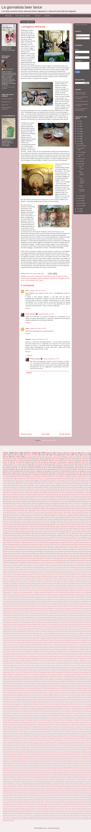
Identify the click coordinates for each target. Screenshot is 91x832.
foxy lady (61, 553)
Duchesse (11, 624)
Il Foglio (87, 649)
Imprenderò (36, 653)
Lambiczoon (5, 665)
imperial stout (6, 469)
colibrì (16, 551)
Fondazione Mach (15, 633)
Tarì (39, 544)
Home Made (6, 649)
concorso (57, 474)
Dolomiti (5, 622)
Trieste (77, 455)
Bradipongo (34, 466)
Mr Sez (64, 501)
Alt (81, 569)
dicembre (81, 146)
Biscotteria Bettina (54, 590)
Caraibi (55, 519)
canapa (79, 467)
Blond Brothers (46, 517)
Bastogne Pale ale (41, 580)
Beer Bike (21, 581)
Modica (53, 683)
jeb (29, 462)
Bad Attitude (31, 492)
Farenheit (54, 629)
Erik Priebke (69, 626)
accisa (69, 487)
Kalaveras (29, 658)
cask (46, 549)
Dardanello (84, 615)
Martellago (26, 678)
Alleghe (77, 569)
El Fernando (59, 624)
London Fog (70, 669)
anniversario (26, 547)
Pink (32, 538)
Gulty (48, 526)
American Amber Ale (58, 571)
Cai (25, 599)
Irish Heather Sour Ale (58, 654)
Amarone (37, 571)
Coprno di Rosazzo (33, 612)
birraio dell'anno (7, 489)
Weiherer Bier (41, 505)
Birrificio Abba (59, 587)
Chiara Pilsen (85, 476)
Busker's (74, 597)
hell (49, 555)
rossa (70, 481)
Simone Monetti (81, 542)
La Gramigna (20, 530)
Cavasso (44, 604)
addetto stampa (79, 546)
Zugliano (55, 505)
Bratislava (67, 594)
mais (11, 556)
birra (16, 453)
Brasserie (49, 453)
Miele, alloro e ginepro (81, 173)
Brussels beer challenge (60, 494)
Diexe (29, 498)
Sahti (56, 540)
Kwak (81, 528)
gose (31, 555)
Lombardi (53, 669)
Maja (81, 672)
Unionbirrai (19, 458)
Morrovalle (69, 685)
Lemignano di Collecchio (14, 667)
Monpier (48, 533)
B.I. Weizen (10, 578)
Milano (54, 485)
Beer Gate (42, 581)
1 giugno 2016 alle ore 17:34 (51, 359)
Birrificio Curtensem (85, 587)
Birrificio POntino (73, 588)
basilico (59, 547)
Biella (51, 492)
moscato (58, 556)
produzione (58, 558)
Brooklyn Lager (6, 597)
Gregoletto (5, 645)
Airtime (85, 565)
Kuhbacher (75, 528)
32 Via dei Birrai (41, 563)
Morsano (75, 685)
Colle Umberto (73, 610)
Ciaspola (61, 608)
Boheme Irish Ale (80, 592)
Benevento (49, 515)
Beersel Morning (85, 581)
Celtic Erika (72, 604)
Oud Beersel (15, 537)
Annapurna (72, 572)
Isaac (70, 654)
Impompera (29, 653)
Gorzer (15, 644)
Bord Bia (21, 594)
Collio (84, 610)
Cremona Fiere (71, 613)
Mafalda (17, 531)
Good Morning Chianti (69, 642)
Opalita (6, 503)
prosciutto (79, 489)
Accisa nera (38, 490)
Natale (80, 501)
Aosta (39, 574)
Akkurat (10, 567)
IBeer (18, 485)
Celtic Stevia (86, 604)
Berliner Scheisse (42, 583)
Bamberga (63, 578)
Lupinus (52, 670)
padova (74, 556)
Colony (57, 496)
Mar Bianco (40, 531)
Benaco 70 (6, 462)
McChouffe (81, 531)
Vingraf (55, 487)
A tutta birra (42, 512)
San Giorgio (63, 540)
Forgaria (53, 478)
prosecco (65, 558)
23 (27, 563)
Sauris (11, 458)
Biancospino (68, 583)
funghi (78, 553)
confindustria (29, 551)
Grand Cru (27, 526)
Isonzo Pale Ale (31, 528)
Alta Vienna (86, 569)
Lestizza (30, 667)
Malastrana (11, 674)
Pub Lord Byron (79, 538)
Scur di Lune (37, 542)
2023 (78, 123)
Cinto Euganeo (86, 608)
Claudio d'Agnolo (48, 610)
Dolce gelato (86, 621)
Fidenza (84, 523)
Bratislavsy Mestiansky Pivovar (78, 594)
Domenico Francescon (38, 498)
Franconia (42, 635)
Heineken (58, 499)
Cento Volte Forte (14, 606)
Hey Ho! (67, 647)
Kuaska (82, 499)
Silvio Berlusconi (71, 542)
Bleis (42, 592)
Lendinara (24, 667)
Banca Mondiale (71, 578)
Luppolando (8, 467)
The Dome (44, 544)
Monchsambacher (77, 683)
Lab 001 (53, 663)
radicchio (87, 489)
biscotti (25, 506)
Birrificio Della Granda (20, 476)
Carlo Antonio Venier (22, 496)
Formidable (39, 524)
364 (47, 563)
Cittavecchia (6, 464)
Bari (28, 580)
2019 (78, 133)
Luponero (58, 670)
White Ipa (37, 546)
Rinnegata (61, 278)
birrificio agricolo (14, 549)
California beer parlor (41, 599)
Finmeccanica (58, 631)
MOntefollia (7, 672)
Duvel (17, 624)
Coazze (56, 610)
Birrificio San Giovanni (84, 588)
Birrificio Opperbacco (63, 588)
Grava (70, 644)
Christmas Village (47, 608)
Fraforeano (5, 635)
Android (52, 572)
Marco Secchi (49, 676)
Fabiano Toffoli (26, 629)
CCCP (4, 599)
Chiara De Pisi (82, 606)
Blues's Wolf (63, 592)
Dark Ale (10, 617)
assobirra (75, 487)
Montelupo (20, 685)
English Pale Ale (57, 523)
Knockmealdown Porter (84, 658)
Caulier (44, 496)
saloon (27, 560)
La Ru (87, 478)
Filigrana (51, 631)
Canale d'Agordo (20, 601)
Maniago (73, 674)
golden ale (5, 555)
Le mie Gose (70, 665)
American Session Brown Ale (71, 571)
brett (30, 506)
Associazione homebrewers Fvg (50, 462)
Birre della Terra (42, 587)
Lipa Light (80, 667)
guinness (43, 555)
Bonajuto (11, 594)
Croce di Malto (55, 483)
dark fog (63, 551)
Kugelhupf (52, 660)
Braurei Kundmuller (30, 596)
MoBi (20, 533)
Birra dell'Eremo (10, 587)
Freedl (53, 635)
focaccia (55, 553)
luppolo (37, 458)
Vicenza (34, 505)
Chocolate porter (27, 608)
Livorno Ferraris (39, 669)
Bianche (61, 583)
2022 (78, 126)
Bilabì (13, 585)
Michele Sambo (46, 681)
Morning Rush (53, 685)
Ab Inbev (30, 490)
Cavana (38, 604)
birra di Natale (41, 474)
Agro (59, 490)
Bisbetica (46, 590)
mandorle (22, 556)
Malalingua (86, 672)
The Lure (15, 464)
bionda (73, 464)
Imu (77, 499)
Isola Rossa (75, 654)
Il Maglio (72, 499)
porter (19, 469)
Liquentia (5, 480)
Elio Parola (81, 624)
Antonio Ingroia (44, 514)
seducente (86, 510)
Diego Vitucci (22, 523)
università (5, 466)
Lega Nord (87, 665)
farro (31, 508)
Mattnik (14, 679)
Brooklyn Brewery (75, 596)
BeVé (90, 580)
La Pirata (28, 530)
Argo (72, 574)
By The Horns (86, 597)
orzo (40, 510)
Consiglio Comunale (16, 612)
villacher (23, 562)
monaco (52, 556)
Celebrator (65, 604)
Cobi (60, 610)
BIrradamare (18, 578)
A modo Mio (77, 563)
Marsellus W (19, 678)
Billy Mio (18, 585)
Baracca (79, 578)
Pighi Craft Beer (20, 538)
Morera (35, 685)
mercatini (34, 556)
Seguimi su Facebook (81, 24)
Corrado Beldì (51, 612)
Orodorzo (76, 535)
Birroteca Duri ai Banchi (35, 517)
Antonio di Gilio (32, 574)
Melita (66, 679)
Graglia (39, 644)
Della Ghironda (82, 619)
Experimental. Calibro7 (39, 628)
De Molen (31, 619)
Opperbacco (28, 480)
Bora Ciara (55, 517)
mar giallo (65, 474)
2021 (78, 128)
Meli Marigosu (60, 679)
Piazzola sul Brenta (21, 503)
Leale (76, 665)
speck (75, 481)
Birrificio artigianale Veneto (19, 517)
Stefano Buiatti (34, 467)
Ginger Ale (10, 640)
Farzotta (60, 629)
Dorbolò (33, 622)
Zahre (43, 455)
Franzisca (48, 635)
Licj (44, 667)
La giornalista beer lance (22, 7)
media (28, 556)
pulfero (71, 558)
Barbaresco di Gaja (7, 580)
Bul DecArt (56, 597)
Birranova (28, 587)
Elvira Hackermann (23, 626)
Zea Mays (55, 546)
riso (4, 560)
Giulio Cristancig (7, 526)
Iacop (61, 649)
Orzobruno (13, 474)
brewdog (35, 506)
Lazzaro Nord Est (56, 665)
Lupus (11, 480)
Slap (6, 544)
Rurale (51, 540)
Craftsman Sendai (40, 613)
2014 (78, 209)
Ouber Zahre (6, 537)
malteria (16, 556)
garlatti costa (39, 460)
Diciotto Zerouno (66, 483)
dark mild (69, 551)
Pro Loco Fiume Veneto (56, 538)
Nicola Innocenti (22, 535)
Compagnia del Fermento (32, 521)
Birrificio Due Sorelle (7, 588)
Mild (68, 681)
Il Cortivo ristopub (79, 649)
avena (45, 547)
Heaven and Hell (19, 647)
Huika (47, 649)
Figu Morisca (19, 524)
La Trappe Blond (8, 663)
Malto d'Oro (39, 674)
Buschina (63, 597)
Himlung (81, 647)
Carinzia (61, 519)
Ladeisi (59, 663)
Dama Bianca (6, 478)
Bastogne (33, 580)
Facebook (18, 478)
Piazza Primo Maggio (79, 537)
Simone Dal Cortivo (72, 503)
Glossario (47, 15)
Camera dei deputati (58, 599)
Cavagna (20, 604)
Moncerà (69, 683)
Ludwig (34, 670)
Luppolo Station (81, 530)
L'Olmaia (58, 660)
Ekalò (53, 624)
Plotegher (86, 485)
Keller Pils (60, 528)
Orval (82, 535)
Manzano (11, 676)
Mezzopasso (88, 679)
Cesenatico (31, 606)
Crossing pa (15, 615)
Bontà (16, 594)
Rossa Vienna (9, 471)
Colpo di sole (20, 521)
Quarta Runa (53, 278)
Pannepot (29, 537)
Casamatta (18, 603)
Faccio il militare (35, 629)
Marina (80, 676)
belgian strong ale (84, 487)
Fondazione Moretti (25, 633)
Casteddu (75, 603)
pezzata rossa (16, 558)
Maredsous (61, 676)
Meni (17, 480)
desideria (75, 551)
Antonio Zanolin (75, 490)
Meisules (53, 679)
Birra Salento (64, 585)
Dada (53, 615)
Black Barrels (17, 494)
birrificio (15, 489)
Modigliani (26, 533)
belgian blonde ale (75, 547)
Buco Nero (44, 597)
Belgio (29, 464)
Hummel (52, 649)
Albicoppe (30, 567)
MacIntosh (27, 672)
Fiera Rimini (27, 478)
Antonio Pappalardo (22, 574)
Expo (78, 483)
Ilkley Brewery (77, 651)
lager (50, 464)
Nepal (87, 533)
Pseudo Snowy (68, 538)
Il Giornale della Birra (14, 651)
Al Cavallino (16, 567)
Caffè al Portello (79, 494)
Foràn (73, 633)
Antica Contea (30, 276)
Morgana (46, 685)
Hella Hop (41, 647)
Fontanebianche (36, 633)
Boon (39, 483)
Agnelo (56, 565)
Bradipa (62, 517)
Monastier (34, 533)
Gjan (31, 642)
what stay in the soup (53, 562)
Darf (85, 521)
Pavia (64, 537)
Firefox (69, 631)
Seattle (44, 542)
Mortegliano (81, 685)
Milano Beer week (47, 501)
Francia (28, 635)
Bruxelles (71, 494)
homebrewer (68, 508)
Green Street (86, 644)
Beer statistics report (59, 581)
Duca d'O (55, 498)
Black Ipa (33, 483)
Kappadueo (35, 658)
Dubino (6, 624)
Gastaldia (77, 637)
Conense (43, 521)
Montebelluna (13, 685)
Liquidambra (85, 473)
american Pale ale (16, 547)
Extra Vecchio (69, 628)
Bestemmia (50, 583)
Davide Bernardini (43, 617)
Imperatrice (7, 653)
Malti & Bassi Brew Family (29, 674)
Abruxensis (10, 565)
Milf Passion (73, 681)
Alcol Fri (54, 567)
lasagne (84, 555)
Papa (35, 537)
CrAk (57, 521)
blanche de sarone (25, 549)
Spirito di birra (20, 544)
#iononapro (86, 562)
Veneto (27, 505)
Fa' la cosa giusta (78, 628)
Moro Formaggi (61, 685)
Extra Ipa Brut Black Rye (52, 628)
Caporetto (43, 601)
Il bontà (12, 528)
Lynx (78, 670)
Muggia (70, 501)
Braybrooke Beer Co (41, 596)
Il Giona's (75, 478)
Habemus (65, 645)
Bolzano (5, 594)
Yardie (49, 546)
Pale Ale (15, 462)
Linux (75, 667)
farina (43, 553)
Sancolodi (21, 474)
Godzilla (55, 642)
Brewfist (27, 519)
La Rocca (62, 661)
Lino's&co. (69, 667)
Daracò (78, 615)
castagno (52, 549)
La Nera (45, 661)
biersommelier (6, 506)
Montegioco (46, 278)
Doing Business (70, 621)
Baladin (5, 515)
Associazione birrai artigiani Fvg (20, 466)
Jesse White (41, 656)
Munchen (26, 686)
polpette (30, 558)
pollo (63, 510)
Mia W (6, 681)
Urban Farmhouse (18, 505)
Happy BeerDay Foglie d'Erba (59, 526)
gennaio (81, 205)
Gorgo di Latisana (80, 642)
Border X (27, 594)
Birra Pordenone (55, 585)
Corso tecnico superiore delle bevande (78, 612)
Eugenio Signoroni (87, 626)
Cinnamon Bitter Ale (76, 608)
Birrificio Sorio (17, 590)
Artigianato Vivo (85, 574)
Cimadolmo (67, 608)
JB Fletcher (7, 656)
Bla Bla (62, 590)
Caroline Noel (71, 601)
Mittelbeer (39, 683)
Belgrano (23, 583)
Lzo (82, 670)
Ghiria (48, 638)
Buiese (50, 597)
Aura (66, 576)
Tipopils (44, 487)
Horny (42, 649)
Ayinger (87, 576)
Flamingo (75, 631)
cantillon (57, 506)
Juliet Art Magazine (20, 658)
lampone (14, 510)
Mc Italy (31, 679)
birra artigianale (72, 453)
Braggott (37, 594)
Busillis (68, 597)
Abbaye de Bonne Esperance (56, 512)
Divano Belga (62, 621)
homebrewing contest (79, 508)
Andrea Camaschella (32, 514)
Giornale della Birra (7, 99)
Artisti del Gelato (6, 576)
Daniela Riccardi (9, 498)
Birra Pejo (40, 585)
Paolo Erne (17, 467)
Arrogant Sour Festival (41, 276)
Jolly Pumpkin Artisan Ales (80, 656)
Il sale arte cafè (68, 651)
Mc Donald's (24, 679)
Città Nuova (5, 104)
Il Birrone (24, 485)
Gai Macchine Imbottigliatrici (52, 637)
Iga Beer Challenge (69, 649)
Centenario (5, 606)
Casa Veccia (46, 483)
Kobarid (4, 660)
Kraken (33, 660)
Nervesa (5, 535)
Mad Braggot (33, 278)
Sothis (87, 503)
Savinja (30, 542)
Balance (57, 578)
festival (48, 553)
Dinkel (55, 621)
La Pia (50, 661)
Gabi (43, 637)
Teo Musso (44, 467)
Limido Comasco (61, 667)
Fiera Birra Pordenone (62, 464)
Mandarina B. (61, 674)
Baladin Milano (49, 578)
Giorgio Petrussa (38, 640)
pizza (58, 510)
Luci (17, 670)
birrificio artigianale (32, 453)
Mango (67, 674)
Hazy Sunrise (11, 647)
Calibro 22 (88, 494)
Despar (19, 621)
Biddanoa (79, 583)
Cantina (32, 601)
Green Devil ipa (77, 644)
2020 (78, 131)
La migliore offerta (33, 663)
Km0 (76, 658)
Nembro (82, 533)
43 (60, 563)
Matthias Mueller (6, 679)
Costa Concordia (19, 613)
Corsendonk (59, 612)
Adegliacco (41, 565)
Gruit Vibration (36, 645)
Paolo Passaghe (78, 485)
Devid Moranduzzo (27, 621)
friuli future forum (70, 553)
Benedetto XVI (40, 515)
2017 (78, 138)
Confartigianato (59, 466)
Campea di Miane (85, 599)
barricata (87, 505)
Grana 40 (65, 460)
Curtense (70, 521)
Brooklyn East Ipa (85, 596)
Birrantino (35, 587)
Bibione (71, 515)
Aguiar (80, 565)
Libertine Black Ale (55, 530)
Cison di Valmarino (14, 610)
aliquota (7, 547)
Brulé (25, 597)
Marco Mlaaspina (40, 676)
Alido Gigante (85, 512)
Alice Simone (62, 569)
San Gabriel (62, 480)
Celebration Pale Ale (56, 604)
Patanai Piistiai (57, 537)
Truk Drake (62, 544)
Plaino (73, 460)
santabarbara (34, 560)
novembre (81, 148)
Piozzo (29, 503)
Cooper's (25, 612)
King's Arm (60, 658)
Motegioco (88, 685)
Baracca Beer (86, 578)
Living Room (31, 669)
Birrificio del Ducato (82, 462)
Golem (60, 642)
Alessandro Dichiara (26, 569)
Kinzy (66, 658)
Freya (45, 524)
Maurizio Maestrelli (72, 531)
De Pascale (38, 619)
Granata (65, 644)
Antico (84, 572)
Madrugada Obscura (62, 672)
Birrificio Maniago (44, 588)
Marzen (48, 485)
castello (59, 549)
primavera (44, 558)
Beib (4, 583)
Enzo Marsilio (61, 626)
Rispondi (27, 308)
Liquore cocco (10, 669)
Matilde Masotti (76, 678)
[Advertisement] (45, 417)
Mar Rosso (48, 531)
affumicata (62, 467)
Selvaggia (50, 542)
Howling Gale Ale (74, 526)
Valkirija (13, 546)
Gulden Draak (41, 526)
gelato (87, 553)
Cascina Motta (37, 603)
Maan (12, 531)
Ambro (50, 571)
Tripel (49, 487)
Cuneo (30, 615)
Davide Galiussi (63, 617)
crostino (26, 508)
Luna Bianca (18, 501)
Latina (23, 665)
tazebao (11, 490)
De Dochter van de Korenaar (11, 619)
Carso (77, 601)
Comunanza (7, 612)
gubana (55, 508)
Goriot (88, 642)
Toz (50, 544)
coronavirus (37, 489)
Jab (12, 656)
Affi (54, 490)
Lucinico (29, 670)
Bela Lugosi (9, 583)
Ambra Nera (44, 571)
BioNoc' (32, 469)
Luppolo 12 (71, 530)
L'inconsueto (68, 473)
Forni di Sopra (64, 469)
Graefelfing (33, 644)
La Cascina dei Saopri (25, 661)
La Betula (74, 660)
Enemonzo (47, 523)
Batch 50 (61, 580)
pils (61, 457)
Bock (31, 494)
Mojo (58, 683)
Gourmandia (50, 499)
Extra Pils (62, 628)
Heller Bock (48, 647)
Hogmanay (87, 647)
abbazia (62, 505)
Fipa (25, 524)
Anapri (23, 514)
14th (14, 563)
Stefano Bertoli (26, 487)
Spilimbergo (12, 544)
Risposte (29, 355)
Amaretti (31, 571)
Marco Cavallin (22, 676)
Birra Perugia (47, 585)
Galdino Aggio (64, 637)
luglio (80, 161)
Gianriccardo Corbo (71, 638)
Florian (84, 631)
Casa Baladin (84, 601)
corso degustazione (47, 551)
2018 (78, 136)
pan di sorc (47, 510)
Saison (80, 460)
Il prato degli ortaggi (58, 651)
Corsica (65, 612)
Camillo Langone (75, 599)
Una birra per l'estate (81, 167)
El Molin (65, 624)
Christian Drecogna (36, 608)
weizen (35, 462)
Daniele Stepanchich (20, 498)
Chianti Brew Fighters (46, 466)
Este (80, 626)
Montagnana (6, 685)
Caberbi (9, 599)
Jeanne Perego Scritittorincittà (29, 656)
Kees (50, 528)
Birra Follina (65, 492)
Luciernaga (22, 670)
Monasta (63, 683)
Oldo (50, 535)
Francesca (12, 635)
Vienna (31, 546)
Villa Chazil (29, 458)
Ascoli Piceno (15, 576)
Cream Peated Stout (50, 613)
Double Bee (39, 622)
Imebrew (84, 651)
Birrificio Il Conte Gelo (19, 588)
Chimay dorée (12, 608)
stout (43, 458)
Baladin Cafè (41, 578)
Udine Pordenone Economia (7, 108)
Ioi (43, 654)
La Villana (24, 663)
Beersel (78, 581)
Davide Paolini (81, 617)
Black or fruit (11, 592)
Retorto (5, 487)
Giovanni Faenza (69, 640)
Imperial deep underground (18, 653)
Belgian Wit (16, 583)
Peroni (70, 537)
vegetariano (6, 562)
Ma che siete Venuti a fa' (17, 672)
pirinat (65, 481)
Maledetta (18, 674)
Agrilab (67, 565)
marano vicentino (57, 481)
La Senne (68, 661)
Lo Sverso (47, 669)
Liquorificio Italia (18, 669)
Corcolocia (50, 521)
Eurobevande (66, 523)
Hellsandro (55, 647)
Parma (40, 537)
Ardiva (67, 574)
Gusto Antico (53, 645)
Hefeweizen (27, 647)
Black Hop (68, 590)
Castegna (81, 603)
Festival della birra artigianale (56, 458)
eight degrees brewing (10, 553)
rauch (81, 558)
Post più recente (26, 434)
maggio (81, 195)
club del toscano (9, 551)
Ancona (87, 571)
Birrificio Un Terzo (53, 476)
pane (64, 489)
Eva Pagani (23, 628)
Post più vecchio (64, 434)
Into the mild (30, 654)
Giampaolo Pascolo (56, 638)
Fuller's (10, 637)
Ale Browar (60, 567)
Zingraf (62, 546)
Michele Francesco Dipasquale (25, 681)
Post (78, 35)
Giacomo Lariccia (84, 524)
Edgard (35, 624)
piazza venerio (71, 489)
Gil (89, 638)
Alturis (19, 571)
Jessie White (48, 656)
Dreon (69, 622)
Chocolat (19, 608)
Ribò (26, 540)
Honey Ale (65, 499)
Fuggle (51, 524)
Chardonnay (50, 606)
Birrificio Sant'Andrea (8, 590)
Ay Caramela (81, 576)
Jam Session (18, 656)
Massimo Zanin (62, 678)
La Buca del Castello (13, 661)
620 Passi (34, 512)
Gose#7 (20, 644)
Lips (4, 669)
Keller (54, 528)
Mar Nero (5, 474)
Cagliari (21, 599)
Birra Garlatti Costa (70, 457)
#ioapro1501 (79, 562)
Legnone (77, 473)
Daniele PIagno (64, 615)
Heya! (72, 647)
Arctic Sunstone (55, 574)
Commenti (80, 38)
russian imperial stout (18, 560)
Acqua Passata (34, 565)
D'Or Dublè (47, 615)
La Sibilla (74, 661)
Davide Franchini (13, 523)
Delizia (75, 619)
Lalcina (87, 663)
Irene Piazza (48, 654)
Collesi (79, 610)
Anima (66, 572)
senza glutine (6, 512)
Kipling (71, 658)
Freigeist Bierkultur (61, 635)
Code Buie (65, 610)
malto (86, 460)
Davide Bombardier (53, 617)
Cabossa (15, 599)
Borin (32, 594)
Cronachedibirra (6, 615)
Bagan (29, 578)
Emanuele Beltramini (52, 469)
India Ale (70, 653)
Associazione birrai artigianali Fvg (11, 492)
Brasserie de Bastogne (85, 517)
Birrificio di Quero (7, 494)
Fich (30, 631)
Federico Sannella (68, 629)
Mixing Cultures (46, 683)
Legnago (5, 667)
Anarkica (82, 571)
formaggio (35, 481)
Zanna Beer (62, 487)
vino (28, 512)
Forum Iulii (67, 633)
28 (30, 563)
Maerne (70, 672)
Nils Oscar (69, 485)
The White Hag (36, 487)
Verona (25, 546)
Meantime (36, 679)
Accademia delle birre (66, 471)
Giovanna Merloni (40, 499)
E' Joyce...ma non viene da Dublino (81, 180)
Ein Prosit (48, 624)
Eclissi (61, 498)
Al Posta (23, 567)
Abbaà (4, 565)
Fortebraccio (60, 633)
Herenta (61, 647)
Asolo (26, 576)
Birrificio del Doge (84, 492)
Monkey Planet (86, 683)
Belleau (28, 583)
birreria (80, 464)
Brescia (50, 596)
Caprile (59, 601)
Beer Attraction (55, 460)
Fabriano (77, 498)
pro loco (51, 558)
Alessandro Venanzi (48, 569)
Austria (10, 476)
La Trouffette (17, 663)
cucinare (54, 457)
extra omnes (36, 553)
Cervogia (74, 519)
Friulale (79, 635)
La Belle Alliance (66, 660)
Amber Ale (65, 490)
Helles (69, 478)
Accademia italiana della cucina (22, 565)
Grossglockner (27, 645)
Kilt (55, 658)
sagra (80, 510)
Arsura (57, 514)
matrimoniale (21, 510)
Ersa (74, 483)
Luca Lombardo (10, 670)
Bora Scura (43, 494)
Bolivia (87, 592)
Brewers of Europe (58, 596)
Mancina (54, 674)
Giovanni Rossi (78, 640)
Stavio (22, 280)
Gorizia (85, 455)
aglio (86, 546)
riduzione (87, 558)
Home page (8, 15)
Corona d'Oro (43, 612)
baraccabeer (86, 480)
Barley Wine (39, 492)
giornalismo (38, 508)
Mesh (82, 679)
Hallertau (71, 645)
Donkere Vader (11, 622)
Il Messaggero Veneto (38, 651)
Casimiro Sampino (46, 603)
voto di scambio (42, 562)
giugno (81, 163)
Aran (48, 574)
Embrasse (31, 626)
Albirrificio (36, 567)
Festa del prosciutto (17, 631)
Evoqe (73, 523)
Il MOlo (22, 651)
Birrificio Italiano (43, 476)
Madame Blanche (51, 672)
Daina (58, 615)
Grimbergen (20, 645)
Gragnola (45, 644)
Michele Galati (37, 681)
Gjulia (47, 473)
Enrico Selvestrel (52, 626)
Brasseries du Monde (58, 594)
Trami (4, 505)
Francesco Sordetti (20, 635)
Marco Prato (27, 501)
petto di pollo (8, 558)
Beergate (24, 515)
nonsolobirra (79, 474)
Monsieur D (55, 533)
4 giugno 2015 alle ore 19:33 (38, 328)
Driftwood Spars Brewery (78, 622)
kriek (14, 469)
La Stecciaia (81, 661)
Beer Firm (36, 581)
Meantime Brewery (45, 679)
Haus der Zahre (78, 645)
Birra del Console (73, 585)
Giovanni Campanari (48, 640)
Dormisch (48, 498)
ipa (18, 455)
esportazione (27, 553)
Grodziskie (12, 485)
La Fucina (39, 661)
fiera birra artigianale (15, 481)
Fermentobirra (77, 629)
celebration (65, 549)
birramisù (50, 474)
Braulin (22, 596)
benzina (84, 547)
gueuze (61, 508)
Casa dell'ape (11, 603)
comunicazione (71, 506)
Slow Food (17, 487)
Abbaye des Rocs (85, 563)
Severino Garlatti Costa (20, 460)
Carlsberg (32, 496)
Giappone (79, 638)
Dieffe (50, 621)
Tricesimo (59, 453)
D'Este (42, 615)
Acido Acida (78, 471)
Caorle (37, 601)
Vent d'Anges (39, 280)
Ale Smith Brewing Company (72, 567)
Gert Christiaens (41, 638)
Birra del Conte (81, 585)
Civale (21, 610)
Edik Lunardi (41, 624)
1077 (10, 563)
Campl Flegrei (6, 601)
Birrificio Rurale (7, 517)
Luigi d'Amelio (41, 670)
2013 (78, 211)
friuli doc (86, 467)
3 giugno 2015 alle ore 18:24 (38, 290)
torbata (17, 490)
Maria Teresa (74, 676)
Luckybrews (10, 501)
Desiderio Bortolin (12, 621)
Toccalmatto (53, 467)
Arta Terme (77, 574)
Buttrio (43, 519)
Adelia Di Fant (47, 490)
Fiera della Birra (83, 457)
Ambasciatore (6, 514)
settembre (81, 154)
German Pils (27, 638)
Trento (9, 505)
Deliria (71, 619)
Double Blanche (48, 622)
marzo (80, 200)
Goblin (43, 642)
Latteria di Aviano (40, 665)
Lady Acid (65, 663)
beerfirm (66, 547)
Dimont (30, 523)
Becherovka (7, 581)
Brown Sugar (15, 597)
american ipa (79, 505)
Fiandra (25, 631)
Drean (65, 622)
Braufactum (16, 596)
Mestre (39, 501)
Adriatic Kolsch (49, 565)
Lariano (18, 665)
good (50, 508)
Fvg (61, 524)
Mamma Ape (47, 674)
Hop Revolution (23, 649)
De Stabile (45, 619)
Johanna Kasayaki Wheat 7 (59, 656)
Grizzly (34, 526)
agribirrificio (71, 467)
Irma (66, 654)
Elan (70, 624)
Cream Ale (63, 521)
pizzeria (24, 558)
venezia (23, 512)
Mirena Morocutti (22, 683)
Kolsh (9, 660)
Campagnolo (14, 473)
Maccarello (34, 672)
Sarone (25, 467)
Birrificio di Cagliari (65, 476)
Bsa (34, 597)
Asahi (75, 514)
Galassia (68, 466)
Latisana (46, 530)
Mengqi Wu (72, 679)
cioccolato (5, 481)
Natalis (75, 533)
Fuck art (5, 637)
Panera (22, 537)
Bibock (73, 583)
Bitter (6, 473)
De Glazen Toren (23, 619)
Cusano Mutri (78, 521)
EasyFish (22, 624)
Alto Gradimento (12, 571)
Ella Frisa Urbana (13, 626)
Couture (82, 496)
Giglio (85, 638)
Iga (52, 473)
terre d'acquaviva (53, 560)
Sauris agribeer (22, 542)
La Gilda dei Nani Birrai (9, 530)
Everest (30, 628)
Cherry (65, 606)
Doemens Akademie (37, 473)
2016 (78, 141)
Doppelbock (27, 622)
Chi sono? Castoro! (73, 606)
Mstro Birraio (19, 686)
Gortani (10, 644)
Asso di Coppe (85, 490)
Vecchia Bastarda (30, 280)
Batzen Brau (73, 580)
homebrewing (47, 481)
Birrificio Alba (67, 587)
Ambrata (25, 469)
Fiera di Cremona (37, 631)
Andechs (5, 572)
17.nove (19, 563)
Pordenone (10, 455)
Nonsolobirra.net (6, 102)
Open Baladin (57, 535)
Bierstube (85, 583)
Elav (13, 478)
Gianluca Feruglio (29, 499)
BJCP (24, 578)
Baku (34, 578)
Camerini (7, 496)
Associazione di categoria (57, 576)
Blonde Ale (25, 494)
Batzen (66, 580)
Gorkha (4, 644)
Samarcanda (6, 460)
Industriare (87, 653)
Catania (6, 604)
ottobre (81, 152)
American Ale (15, 514)
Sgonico (57, 542)
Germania (34, 638)
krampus (77, 555)
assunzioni (39, 547)
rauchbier (69, 510)
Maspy (38, 678)
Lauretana (48, 665)
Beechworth (14, 581)
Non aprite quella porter (35, 535)
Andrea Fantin (17, 572)
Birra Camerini (24, 483)
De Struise (52, 619)
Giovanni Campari (59, 640)
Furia (19, 637)
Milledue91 (7, 533)
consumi (80, 506)
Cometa (89, 610)
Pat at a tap (48, 537)
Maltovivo (24, 531)
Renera (10, 540)
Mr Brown (12, 686)
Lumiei (47, 670)
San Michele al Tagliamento (75, 540)
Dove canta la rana (57, 622)
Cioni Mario (5, 610)
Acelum (5, 476)
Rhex (55, 480)
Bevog (56, 583)
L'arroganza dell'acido (81, 191)
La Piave (56, 661)
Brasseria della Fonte (71, 517)
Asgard (22, 576)
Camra (12, 601)
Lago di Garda (72, 663)
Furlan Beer (25, 637)
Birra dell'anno (85, 515)
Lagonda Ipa (81, 663)
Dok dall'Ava (79, 621)
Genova (15, 638)
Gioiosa (24, 640)
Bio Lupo (77, 515)
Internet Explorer (21, 654)
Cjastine (87, 519)
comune (22, 551)
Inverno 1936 (38, 654)
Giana (63, 638)
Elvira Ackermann (38, 523)
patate (53, 510)
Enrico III (45, 626)
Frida (69, 635)
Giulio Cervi (7, 642)
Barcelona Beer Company (19, 580)
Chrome (55, 608)
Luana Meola (84, 669)
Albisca (42, 567)
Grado (20, 526)
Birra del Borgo (74, 492)
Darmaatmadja (23, 617)
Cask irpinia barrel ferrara (58, 603)
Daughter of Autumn (33, 617)
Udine (5, 453)
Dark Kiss (16, 617)
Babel (80, 514)
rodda (75, 510)
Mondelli (41, 533)
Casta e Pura (68, 603)
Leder (81, 665)
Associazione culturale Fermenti (42, 576)
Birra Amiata (51, 276)
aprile (80, 198)
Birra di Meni (16, 457)
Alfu (56, 569)
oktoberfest (34, 510)
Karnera (42, 658)
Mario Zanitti (7, 678)
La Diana (87, 528)
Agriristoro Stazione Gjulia (73, 512)
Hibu (76, 647)
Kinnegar (67, 528)
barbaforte (52, 547)
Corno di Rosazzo (73, 496)
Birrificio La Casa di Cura (32, 588)
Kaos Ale (44, 528)
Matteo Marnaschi (85, 678)
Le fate (63, 665)
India (65, 653)
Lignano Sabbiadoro (51, 667)
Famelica (48, 629)
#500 (74, 562)
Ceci (49, 604)
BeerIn (66, 581)
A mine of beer (69, 563)
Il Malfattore (28, 651)
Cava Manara (13, 604)
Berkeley (34, 583)
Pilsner (27, 538)
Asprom (11, 483)
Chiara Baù (51, 496)
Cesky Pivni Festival (40, 606)
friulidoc (23, 462)
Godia (15, 526)
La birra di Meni (37, 530)
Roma (10, 487)
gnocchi (44, 508)
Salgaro (56, 503)
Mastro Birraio (66, 455)
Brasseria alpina (76, 476)
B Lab (4, 578)
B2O (47, 460)
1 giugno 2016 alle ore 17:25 (40, 339)
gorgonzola (25, 555)
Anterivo (79, 572)
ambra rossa (70, 505)
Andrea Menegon (35, 572)
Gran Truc (52, 644)
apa (23, 464)
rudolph (9, 560)
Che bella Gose (58, 606)
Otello (87, 535)
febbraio (81, 203)
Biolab (23, 585)
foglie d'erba (53, 455)
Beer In (18, 515)
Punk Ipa (87, 538)
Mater (63, 531)
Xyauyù (44, 546)
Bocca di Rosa (71, 592)
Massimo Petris (44, 678)
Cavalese (26, 604)
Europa (6, 628)
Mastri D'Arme (56, 531)
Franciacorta (35, 635)
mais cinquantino (46, 489)
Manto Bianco (32, 531)
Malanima (5, 674)
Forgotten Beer (8, 499)
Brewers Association (18, 519)
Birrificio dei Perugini (27, 590)
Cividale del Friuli (39, 610)
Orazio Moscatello (67, 535)
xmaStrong (63, 562)
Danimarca (72, 615)
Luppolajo (64, 670)
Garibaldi (71, 637)
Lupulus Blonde (72, 670)
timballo (61, 560)
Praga (43, 480)
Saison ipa (49, 503)
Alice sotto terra (70, 569)
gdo (83, 553)
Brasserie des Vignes (62, 276)
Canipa (13, 496)
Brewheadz (66, 596)
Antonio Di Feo (12, 574)
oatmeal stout (56, 489)
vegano (87, 560)
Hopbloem (36, 649)
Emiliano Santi (69, 498)
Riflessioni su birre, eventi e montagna (80, 93)
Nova (21, 480)
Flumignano (31, 524)
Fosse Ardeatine (80, 633)
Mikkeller (63, 681)
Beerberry (72, 581)
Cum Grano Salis (23, 615)
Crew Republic (79, 613)
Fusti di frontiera (19, 499)
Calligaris (49, 599)
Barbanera (11, 515)
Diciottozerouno (43, 621)
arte (33, 547)
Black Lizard (75, 590)
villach (17, 562)
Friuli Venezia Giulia (40, 464)
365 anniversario (54, 563)
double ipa (83, 551)
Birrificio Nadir (53, 588)
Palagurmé (37, 480)
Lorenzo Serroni (86, 469)
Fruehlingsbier (86, 635)
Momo (27, 290)
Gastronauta (84, 637)
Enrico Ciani (38, 626)
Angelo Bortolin (59, 572)
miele (71, 474)
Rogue (45, 540)
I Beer (57, 649)
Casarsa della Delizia (27, 603)
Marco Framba (31, 676)
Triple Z (55, 544)
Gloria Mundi (37, 642)
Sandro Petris (12, 542)
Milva (86, 681)
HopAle (31, 649)
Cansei (27, 601)
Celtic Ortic (79, 604)
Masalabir (32, 678)
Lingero (64, 530)
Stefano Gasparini (31, 544)
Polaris (35, 503)
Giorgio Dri (29, 640)
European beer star (14, 628)
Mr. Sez (70, 533)
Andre (10, 572)
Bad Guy (87, 514)
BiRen (46, 492)
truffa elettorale (79, 560)
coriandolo (37, 551)
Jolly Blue (70, 656)
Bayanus (80, 580)
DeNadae (59, 619)
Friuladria (74, 635)
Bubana (38, 597)
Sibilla (62, 542)
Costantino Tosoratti (29, 613)
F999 (78, 523)
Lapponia (12, 665)
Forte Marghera (51, 633)
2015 (78, 143)
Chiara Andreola (30, 314)
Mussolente (61, 485)
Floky (80, 631)
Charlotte (80, 519)
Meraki (34, 501)
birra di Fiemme (16, 506)
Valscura (46, 457)
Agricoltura (61, 565)
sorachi (5, 490)
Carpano (67, 519)
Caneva (49, 519)
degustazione (48, 471)
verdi (12, 562)
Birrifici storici (51, 587)
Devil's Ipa (36, 621)
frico (41, 481)
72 (63, 563)
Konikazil (28, 660)
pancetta (80, 556)
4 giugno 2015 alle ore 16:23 (46, 314)
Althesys (5, 571)
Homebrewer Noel (14, 649)
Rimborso (31, 540)
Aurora (24, 492)
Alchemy (48, 567)
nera (28, 510)
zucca (80, 481)
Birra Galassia (28, 457)
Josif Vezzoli (11, 658)
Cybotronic (36, 615)
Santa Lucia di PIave (30, 455)
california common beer (46, 506)
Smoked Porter (72, 480)
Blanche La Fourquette (33, 592)
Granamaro (58, 644)
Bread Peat (7, 519)
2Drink (34, 563)
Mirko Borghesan (31, 683)
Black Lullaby (83, 590)
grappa (37, 555)
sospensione (43, 560)
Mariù (13, 678)
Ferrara (84, 483)
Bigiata (8, 585)
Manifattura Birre (81, 674)
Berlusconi (64, 515)
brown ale (34, 549)
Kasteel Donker (49, 658)
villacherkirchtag (31, 562)
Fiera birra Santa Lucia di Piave (40, 478)
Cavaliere (32, 604)
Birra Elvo (57, 492)
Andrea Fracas (25, 572)
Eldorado (75, 624)
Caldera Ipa (31, 599)
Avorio (75, 576)
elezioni (20, 553)
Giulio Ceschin (15, 642)
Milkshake (80, 681)
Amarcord (25, 571)
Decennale (65, 619)
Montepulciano (28, 685)
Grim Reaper (12, 645)
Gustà (59, 645)
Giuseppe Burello (61, 478)
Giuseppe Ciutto (24, 642)
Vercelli (19, 546)
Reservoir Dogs (18, 540)
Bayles (85, 580)
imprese (54, 555)
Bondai (37, 494)
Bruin (21, 597)
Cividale (31, 610)
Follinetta (7, 633)
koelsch (71, 555)
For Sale (44, 633)
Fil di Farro (44, 631)
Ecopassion (29, 624)
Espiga (75, 626)
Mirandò (15, 533)
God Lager (49, 642)
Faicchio (42, 629)
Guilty (42, 645)
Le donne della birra (39, 485)
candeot (41, 549)
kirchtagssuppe (62, 555)
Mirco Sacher (13, 683)
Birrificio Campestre (68, 462)
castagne (29, 489)
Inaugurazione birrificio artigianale (54, 653)
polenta (87, 474)
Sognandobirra (19, 471)
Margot (67, 676)
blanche (5, 457)
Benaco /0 (31, 515)
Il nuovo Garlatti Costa (81, 101)
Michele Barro (12, 681)
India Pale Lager (78, 653)
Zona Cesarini (69, 546)
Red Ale (50, 480)
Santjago (62, 503)
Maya (18, 679)
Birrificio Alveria (75, 587)
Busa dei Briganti (35, 519)
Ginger (4, 640)
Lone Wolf (77, 669)
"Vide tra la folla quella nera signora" (81, 97)
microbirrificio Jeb (43, 556)
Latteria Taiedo (30, 665)
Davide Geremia (72, 617)
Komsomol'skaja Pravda (18, 660)
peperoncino (88, 556)
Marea (55, 676)
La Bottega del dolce (83, 660)
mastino (40, 278)
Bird (27, 585)
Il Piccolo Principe (48, 651)
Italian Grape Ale (84, 654)
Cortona (11, 613)
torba (66, 560)
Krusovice (45, 660)
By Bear (79, 597)
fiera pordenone (27, 481)
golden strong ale (15, 555)
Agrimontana (74, 565)
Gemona (76, 524)
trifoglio (72, 560)
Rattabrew (41, 503)
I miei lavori (37, 15)
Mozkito (6, 686)
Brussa (50, 494)
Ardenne (62, 574)
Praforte (38, 538)
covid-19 (56, 551)
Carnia (38, 496)
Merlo (78, 679)
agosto (81, 158)
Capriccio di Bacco (52, 601)
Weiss (49, 505)
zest (69, 562)
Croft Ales (87, 613)
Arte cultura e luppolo (66, 514)
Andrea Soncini (44, 572)
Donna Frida (20, 622)
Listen (25, 669)
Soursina (67, 278)
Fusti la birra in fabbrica (35, 637)
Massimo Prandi (54, 678)
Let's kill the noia (37, 667)
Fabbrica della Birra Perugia (14, 629)
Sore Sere (81, 503)
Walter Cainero (31, 474)
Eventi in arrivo (80, 186)
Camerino (67, 599)
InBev (42, 653)
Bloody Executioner (54, 592)
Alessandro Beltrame (15, 569)
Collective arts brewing (9, 521)
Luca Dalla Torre (86, 466)
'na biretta (5, 563)
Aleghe (82, 567)
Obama (45, 535)
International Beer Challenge (9, 654)
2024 (78, 121)
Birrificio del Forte (38, 590)
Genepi (10, 638)
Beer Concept (28, 581)
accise (27, 471)
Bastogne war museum (52, 580)
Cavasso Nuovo (24, 473)
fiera (31, 460)
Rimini (4, 458)
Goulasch (27, 644)
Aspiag (31, 576)
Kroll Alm (39, 660)
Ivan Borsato (59, 473)
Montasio (62, 533)
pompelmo (37, 558)
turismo (23, 490)
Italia (30, 485)
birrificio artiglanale (37, 471)
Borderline (38, 457)
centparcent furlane (75, 549)
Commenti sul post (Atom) (48, 440)
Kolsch (82, 478)
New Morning (12, 535)
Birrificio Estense (32, 476)
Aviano (70, 576)
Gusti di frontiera (83, 458)
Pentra (12, 503)
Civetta (26, 610)
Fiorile (64, 631)
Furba (56, 524)
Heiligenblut (35, 647)
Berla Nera (56, 515)
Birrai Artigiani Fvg (20, 587)
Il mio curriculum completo (23, 15)
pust (76, 558)
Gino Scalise (17, 640)
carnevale (22, 489)
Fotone (87, 633)
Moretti (40, 685)
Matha (69, 678)
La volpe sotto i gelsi (44, 663)
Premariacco (45, 538)
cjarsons (63, 506)
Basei (17, 483)
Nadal (75, 501)
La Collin (34, 661)
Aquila (43, 574)
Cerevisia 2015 (23, 606)
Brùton (29, 597)
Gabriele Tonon (68, 524)
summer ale (15, 512)
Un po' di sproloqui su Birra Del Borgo (81, 109)
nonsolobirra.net (66, 556)
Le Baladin (76, 466)
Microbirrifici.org (55, 681)
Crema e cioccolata (61, 613)
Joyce (38, 528)
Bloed (46, 592)
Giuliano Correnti (87, 640)
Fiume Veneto (72, 458)
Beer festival (49, 581)
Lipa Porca (87, 667)
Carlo (64, 601)
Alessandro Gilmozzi (37, 569)
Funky (15, 637)
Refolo (4, 540)
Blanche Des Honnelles (21, 592)
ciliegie (84, 549)
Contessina (64, 496)
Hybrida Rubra (25, 278)
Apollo (51, 514)
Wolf (79, 480)
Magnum (76, 672)
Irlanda (23, 528)
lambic (56, 471)
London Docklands (61, 669)
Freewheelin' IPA (75, 469)
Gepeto (20, 638)
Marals (16, 676)
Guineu (47, 645)
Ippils (17, 528)
